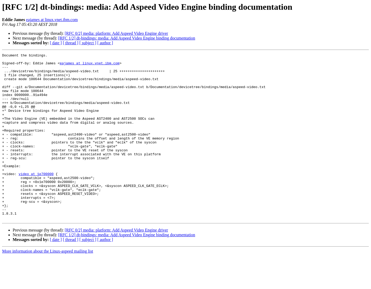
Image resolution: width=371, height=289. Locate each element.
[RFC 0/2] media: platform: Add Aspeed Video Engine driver (116, 33)
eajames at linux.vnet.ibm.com (52, 19)
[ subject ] (87, 43)
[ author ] (105, 43)
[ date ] (56, 43)
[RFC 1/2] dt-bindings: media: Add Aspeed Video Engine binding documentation (126, 38)
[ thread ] (70, 43)
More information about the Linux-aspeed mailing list (47, 284)
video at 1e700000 (36, 198)
